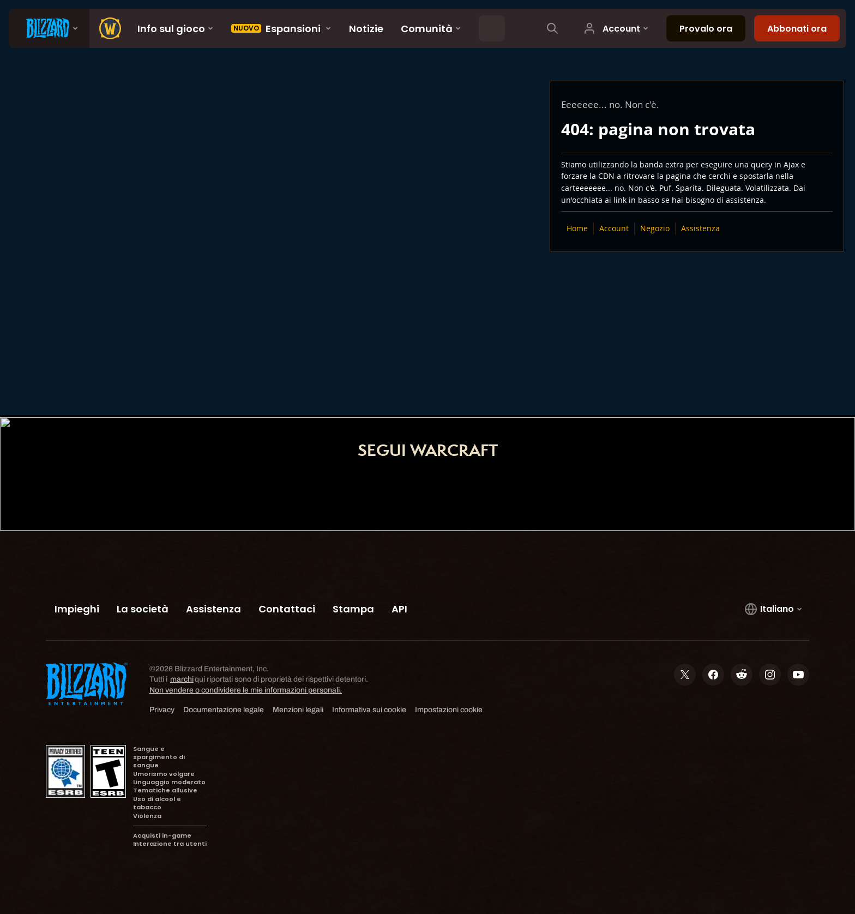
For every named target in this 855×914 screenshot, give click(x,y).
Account (614, 228)
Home (577, 228)
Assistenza (700, 228)
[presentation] (49, 28)
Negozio (655, 228)
